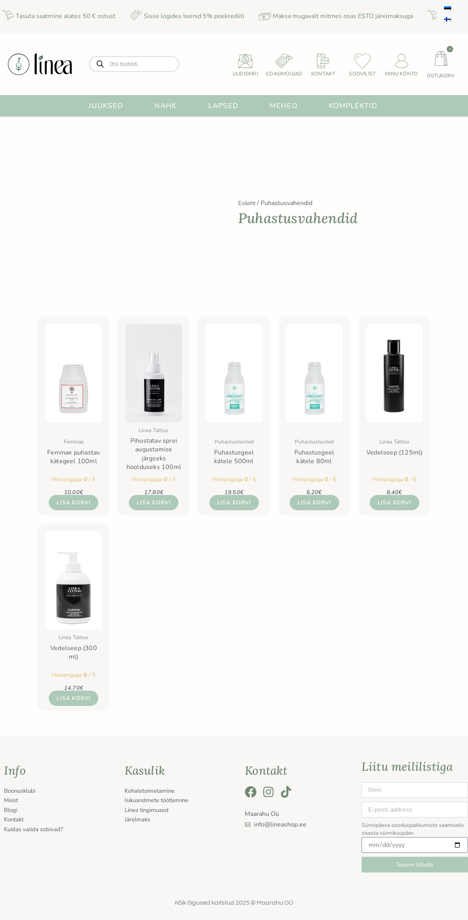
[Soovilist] (362, 61)
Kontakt (323, 73)
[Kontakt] (323, 61)
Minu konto (401, 73)
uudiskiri (245, 73)
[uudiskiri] (245, 61)
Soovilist (362, 73)
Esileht (248, 203)
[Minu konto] (401, 61)
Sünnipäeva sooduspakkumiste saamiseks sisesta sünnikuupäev (413, 829)
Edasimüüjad (284, 73)
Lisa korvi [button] (73, 503)
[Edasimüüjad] (284, 61)
